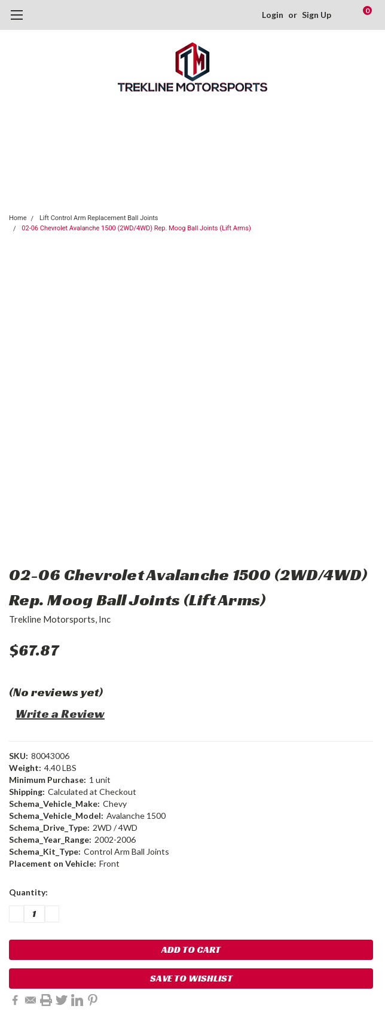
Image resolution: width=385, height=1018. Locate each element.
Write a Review (60, 713)
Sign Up (316, 15)
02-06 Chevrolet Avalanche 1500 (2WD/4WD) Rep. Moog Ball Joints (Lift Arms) (136, 228)
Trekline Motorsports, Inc (60, 619)
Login (272, 15)
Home (18, 218)
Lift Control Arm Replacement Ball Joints (98, 218)
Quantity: (28, 892)
